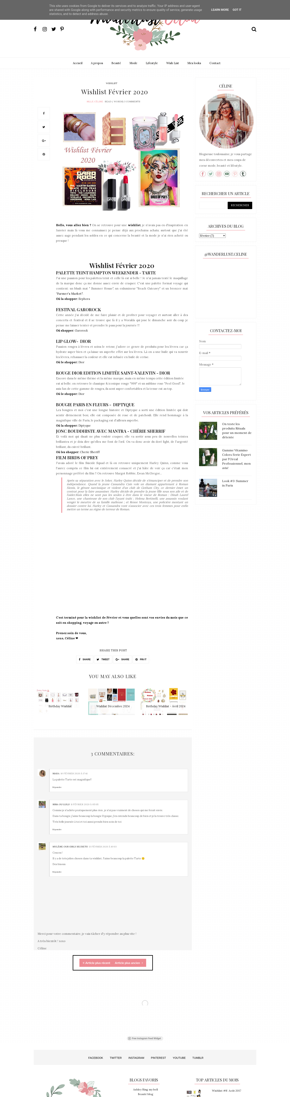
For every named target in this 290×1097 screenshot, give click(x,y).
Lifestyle (152, 63)
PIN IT (140, 659)
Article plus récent (96, 963)
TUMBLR (197, 1057)
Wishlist (111, 83)
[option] (60, 703)
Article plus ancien (129, 963)
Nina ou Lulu (61, 804)
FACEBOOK (95, 1057)
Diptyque (84, 425)
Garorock (81, 330)
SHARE (85, 659)
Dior (81, 362)
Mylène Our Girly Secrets (70, 846)
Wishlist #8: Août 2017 (226, 1090)
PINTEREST (158, 1057)
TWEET (103, 659)
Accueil (77, 63)
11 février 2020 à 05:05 (85, 804)
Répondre (57, 787)
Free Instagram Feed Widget (144, 1038)
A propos (97, 63)
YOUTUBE (179, 1057)
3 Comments (132, 101)
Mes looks (194, 63)
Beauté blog (145, 1094)
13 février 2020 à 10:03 (103, 846)
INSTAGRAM (136, 1057)
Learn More (220, 10)
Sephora (84, 299)
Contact (215, 63)
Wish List (172, 63)
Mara (56, 773)
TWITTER (116, 1057)
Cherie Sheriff (90, 452)
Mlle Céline (95, 101)
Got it (237, 10)
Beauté (116, 63)
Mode (133, 63)
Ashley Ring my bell (145, 1089)
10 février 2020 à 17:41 (74, 773)
